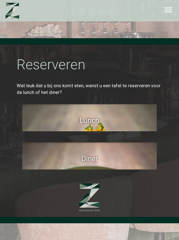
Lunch (89, 120)
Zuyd (18, 11)
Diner (89, 158)
